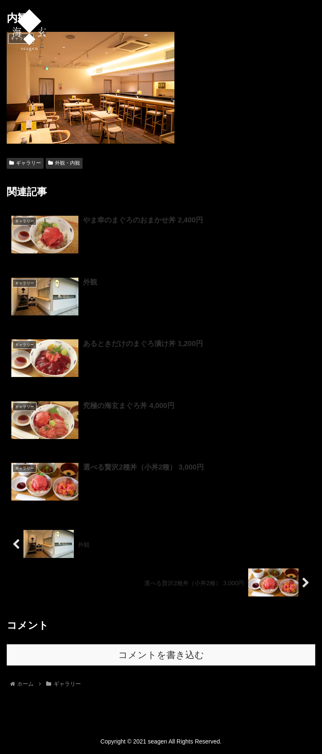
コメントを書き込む (161, 655)
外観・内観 (64, 163)
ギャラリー (25, 163)
